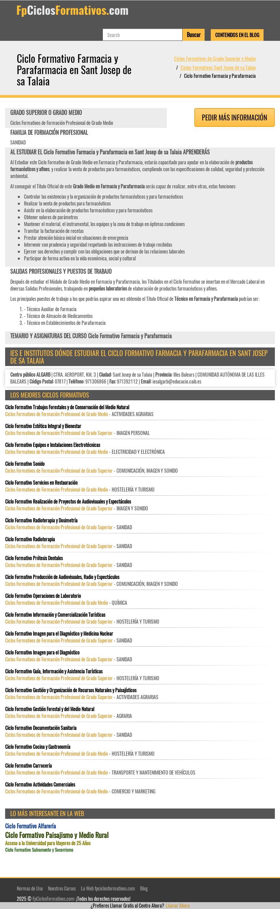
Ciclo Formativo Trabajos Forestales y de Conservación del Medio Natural (67, 407)
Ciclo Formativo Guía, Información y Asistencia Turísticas (53, 671)
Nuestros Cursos (62, 888)
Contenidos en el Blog (237, 34)
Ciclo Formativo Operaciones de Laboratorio (43, 595)
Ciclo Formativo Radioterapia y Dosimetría (41, 520)
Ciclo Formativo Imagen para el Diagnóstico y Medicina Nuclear (59, 633)
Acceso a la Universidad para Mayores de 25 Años (47, 843)
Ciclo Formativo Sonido (25, 463)
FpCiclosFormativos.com (53, 898)
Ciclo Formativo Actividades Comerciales (40, 784)
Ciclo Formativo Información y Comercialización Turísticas (55, 614)
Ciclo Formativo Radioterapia (30, 539)
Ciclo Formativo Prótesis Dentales (34, 558)
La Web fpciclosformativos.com (108, 888)
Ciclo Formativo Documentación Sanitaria (40, 727)
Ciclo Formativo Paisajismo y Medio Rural (57, 835)
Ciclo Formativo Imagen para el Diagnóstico (42, 652)
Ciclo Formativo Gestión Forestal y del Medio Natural (49, 709)
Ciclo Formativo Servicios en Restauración (41, 482)
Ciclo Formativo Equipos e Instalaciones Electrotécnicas (52, 444)
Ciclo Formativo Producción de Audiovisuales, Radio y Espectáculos (62, 577)
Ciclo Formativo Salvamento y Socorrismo (39, 850)
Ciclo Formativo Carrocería (28, 765)
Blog (144, 888)
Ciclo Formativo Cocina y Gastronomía (37, 746)
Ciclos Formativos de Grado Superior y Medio (215, 58)
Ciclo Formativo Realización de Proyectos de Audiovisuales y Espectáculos (68, 501)
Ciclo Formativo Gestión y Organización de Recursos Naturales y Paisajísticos (70, 690)
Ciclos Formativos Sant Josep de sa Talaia (218, 67)
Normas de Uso (30, 888)
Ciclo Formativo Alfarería (30, 826)
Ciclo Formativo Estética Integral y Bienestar (43, 426)
